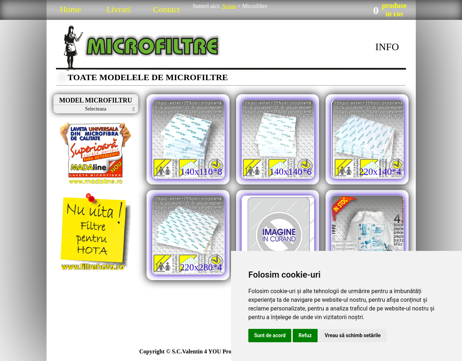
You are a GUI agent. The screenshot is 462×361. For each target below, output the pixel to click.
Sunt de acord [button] (270, 335)
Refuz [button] (305, 335)
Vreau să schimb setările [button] (353, 335)
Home (70, 9)
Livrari (118, 9)
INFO (387, 46)
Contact (166, 9)
